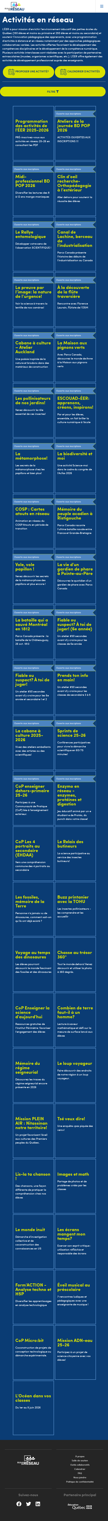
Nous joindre (79, 1477)
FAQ (80, 1473)
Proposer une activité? (28, 72)
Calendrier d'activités (80, 72)
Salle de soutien (80, 1460)
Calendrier (79, 1468)
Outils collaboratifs (79, 1464)
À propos (79, 1456)
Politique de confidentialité (80, 1481)
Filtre (53, 91)
